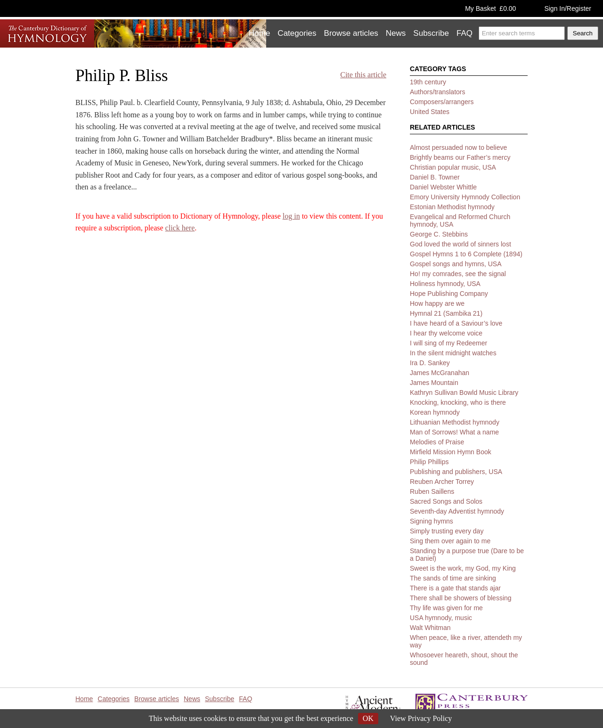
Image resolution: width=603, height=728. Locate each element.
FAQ (464, 33)
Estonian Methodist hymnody (452, 207)
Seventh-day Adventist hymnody (457, 511)
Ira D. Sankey (430, 363)
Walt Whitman (430, 627)
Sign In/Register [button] (567, 8)
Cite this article (363, 75)
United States (429, 111)
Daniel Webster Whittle (443, 187)
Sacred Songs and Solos (446, 501)
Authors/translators (437, 92)
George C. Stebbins (439, 234)
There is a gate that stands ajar (455, 588)
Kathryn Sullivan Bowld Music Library (464, 392)
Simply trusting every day (446, 531)
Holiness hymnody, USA (445, 283)
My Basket (490, 8)
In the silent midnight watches (453, 353)
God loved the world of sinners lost (460, 244)
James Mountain (434, 382)
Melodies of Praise (437, 442)
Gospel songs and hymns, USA (456, 264)
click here (180, 228)
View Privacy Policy (421, 718)
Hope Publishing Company (449, 293)
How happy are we (437, 303)
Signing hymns (431, 521)
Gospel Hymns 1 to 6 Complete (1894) (466, 254)
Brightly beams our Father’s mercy (460, 157)
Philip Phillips (429, 462)
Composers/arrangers (441, 102)
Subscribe (431, 33)
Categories (296, 33)
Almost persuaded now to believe (458, 147)
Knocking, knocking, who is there (458, 402)
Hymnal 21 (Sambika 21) (446, 313)
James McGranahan (439, 372)
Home (259, 33)
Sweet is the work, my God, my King (463, 568)
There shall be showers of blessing (461, 598)
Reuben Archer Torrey (442, 481)
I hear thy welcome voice (446, 333)
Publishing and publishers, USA (456, 471)
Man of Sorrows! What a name (454, 432)
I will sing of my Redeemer (448, 343)
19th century (428, 82)
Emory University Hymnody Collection (465, 197)
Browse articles (351, 33)
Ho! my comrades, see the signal (458, 274)
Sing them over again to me (450, 541)
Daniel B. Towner (435, 177)
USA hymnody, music (441, 618)
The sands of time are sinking (453, 578)
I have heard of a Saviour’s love (456, 323)
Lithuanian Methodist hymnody (454, 422)
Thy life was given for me (446, 608)
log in (291, 216)
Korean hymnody (435, 412)
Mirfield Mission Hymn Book (450, 452)
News (396, 33)
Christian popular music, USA (453, 167)
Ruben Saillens (432, 491)
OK (368, 718)
